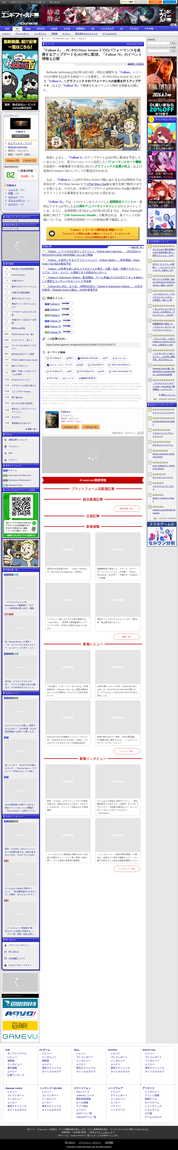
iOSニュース (83, 1091)
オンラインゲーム (17, 1053)
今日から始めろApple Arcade (24, 360)
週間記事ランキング (18, 440)
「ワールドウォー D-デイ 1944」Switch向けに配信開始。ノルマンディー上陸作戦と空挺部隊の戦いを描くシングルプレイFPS (164, 386)
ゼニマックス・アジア (20, 143)
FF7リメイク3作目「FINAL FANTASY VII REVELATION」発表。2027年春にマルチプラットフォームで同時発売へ (164, 282)
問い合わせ (55, 2)
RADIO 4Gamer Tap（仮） (23, 334)
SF (106, 358)
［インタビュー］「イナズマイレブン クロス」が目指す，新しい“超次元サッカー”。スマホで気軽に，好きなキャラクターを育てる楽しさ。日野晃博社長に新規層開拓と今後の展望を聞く (164, 297)
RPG (70, 358)
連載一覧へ (32, 429)
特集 (10, 193)
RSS (4, 2)
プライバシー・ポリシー (90, 1142)
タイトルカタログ (51, 1071)
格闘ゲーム (151, 1098)
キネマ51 (16, 417)
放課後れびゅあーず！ (22, 423)
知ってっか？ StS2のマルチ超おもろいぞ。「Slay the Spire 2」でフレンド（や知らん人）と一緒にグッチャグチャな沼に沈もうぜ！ (20, 768)
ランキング (169, 2)
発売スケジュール (51, 1067)
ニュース (13, 189)
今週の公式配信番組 (21, 292)
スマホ (66, 28)
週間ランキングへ (168, 395)
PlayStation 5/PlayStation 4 (19, 480)
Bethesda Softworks (17, 147)
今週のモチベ (18, 281)
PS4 (91, 184)
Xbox (27, 28)
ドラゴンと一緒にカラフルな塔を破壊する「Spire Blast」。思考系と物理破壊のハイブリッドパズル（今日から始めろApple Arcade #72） (67, 623)
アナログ (133, 28)
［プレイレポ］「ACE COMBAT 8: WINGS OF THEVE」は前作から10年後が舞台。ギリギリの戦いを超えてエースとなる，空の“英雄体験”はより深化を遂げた (164, 341)
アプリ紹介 (82, 1106)
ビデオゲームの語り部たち (24, 385)
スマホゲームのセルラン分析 (24, 313)
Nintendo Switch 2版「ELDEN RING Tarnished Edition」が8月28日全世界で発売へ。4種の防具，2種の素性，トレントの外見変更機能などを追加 (164, 371)
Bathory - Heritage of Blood (164, 499)
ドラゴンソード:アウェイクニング (163, 434)
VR (92, 28)
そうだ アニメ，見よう (22, 340)
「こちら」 (105, 1132)
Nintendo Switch (15, 485)
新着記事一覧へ (127, 508)
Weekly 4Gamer (18, 275)
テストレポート (16, 200)
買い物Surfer (17, 397)
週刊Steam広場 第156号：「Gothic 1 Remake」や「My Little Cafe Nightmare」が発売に (67, 570)
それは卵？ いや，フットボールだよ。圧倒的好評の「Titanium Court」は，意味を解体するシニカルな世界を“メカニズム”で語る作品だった (67, 691)
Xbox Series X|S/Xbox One (19, 475)
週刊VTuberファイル (21, 298)
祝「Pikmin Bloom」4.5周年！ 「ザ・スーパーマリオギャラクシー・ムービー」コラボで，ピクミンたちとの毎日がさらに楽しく (20, 645)
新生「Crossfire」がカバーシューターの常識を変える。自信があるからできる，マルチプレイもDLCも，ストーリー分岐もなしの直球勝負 (20, 852)
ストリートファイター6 (163, 412)
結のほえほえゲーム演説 (23, 354)
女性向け (80, 28)
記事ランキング (15, 1075)
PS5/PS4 (41, 28)
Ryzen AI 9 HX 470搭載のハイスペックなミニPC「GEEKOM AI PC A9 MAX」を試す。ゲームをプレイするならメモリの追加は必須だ (67, 740)
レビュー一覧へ (127, 751)
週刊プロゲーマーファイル (24, 287)
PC (17, 29)
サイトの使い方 (38, 2)
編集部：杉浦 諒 (136, 64)
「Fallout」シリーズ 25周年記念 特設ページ (95, 233)
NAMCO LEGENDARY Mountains (164, 511)
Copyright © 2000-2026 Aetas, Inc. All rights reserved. (89, 1146)
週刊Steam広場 (18, 328)
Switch (54, 28)
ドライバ (13, 460)
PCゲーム (12, 470)
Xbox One (100, 184)
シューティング (153, 1106)
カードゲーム (152, 1102)
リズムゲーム (152, 1109)
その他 (148, 1113)
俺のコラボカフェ (20, 366)
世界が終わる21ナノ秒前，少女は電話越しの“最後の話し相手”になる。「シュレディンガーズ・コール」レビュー (117, 740)
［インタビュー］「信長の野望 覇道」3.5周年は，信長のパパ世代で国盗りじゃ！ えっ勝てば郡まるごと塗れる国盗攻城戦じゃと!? (117, 857)
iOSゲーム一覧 (84, 1113)
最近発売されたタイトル (86, 34)
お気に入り (141, 2)
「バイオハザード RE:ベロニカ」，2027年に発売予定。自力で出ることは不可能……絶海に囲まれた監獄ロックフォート (164, 356)
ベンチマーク (118, 1109)
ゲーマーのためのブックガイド (24, 347)
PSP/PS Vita (149, 1049)
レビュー (6, 34)
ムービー (66, 34)
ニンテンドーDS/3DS (50, 1088)
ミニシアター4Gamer (21, 391)
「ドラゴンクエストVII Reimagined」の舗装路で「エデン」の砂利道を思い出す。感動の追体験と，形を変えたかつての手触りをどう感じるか (20, 605)
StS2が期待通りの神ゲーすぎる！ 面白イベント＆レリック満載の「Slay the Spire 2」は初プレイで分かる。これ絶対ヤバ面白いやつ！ (21, 807)
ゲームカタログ (110, 34)
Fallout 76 (55, 321)
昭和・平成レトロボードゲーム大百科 (24, 372)
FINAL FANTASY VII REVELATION (163, 455)
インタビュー (40, 34)
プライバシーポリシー (19, 945)
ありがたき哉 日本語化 (22, 403)
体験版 (54, 34)
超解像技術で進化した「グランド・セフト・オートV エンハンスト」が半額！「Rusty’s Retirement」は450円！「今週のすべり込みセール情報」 (164, 326)
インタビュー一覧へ (127, 869)
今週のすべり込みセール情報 (24, 321)
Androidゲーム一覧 (86, 1117)
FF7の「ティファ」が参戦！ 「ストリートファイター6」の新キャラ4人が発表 (164, 267)
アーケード (148, 1088)
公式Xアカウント (18, 2)
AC (121, 28)
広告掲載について (17, 958)
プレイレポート (22, 34)
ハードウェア (107, 28)
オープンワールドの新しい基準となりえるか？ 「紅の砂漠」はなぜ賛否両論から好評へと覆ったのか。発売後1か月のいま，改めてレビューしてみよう (20, 728)
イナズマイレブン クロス (163, 487)
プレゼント (14, 446)
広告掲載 (109, 1142)
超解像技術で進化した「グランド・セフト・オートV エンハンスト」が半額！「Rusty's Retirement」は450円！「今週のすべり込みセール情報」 (117, 573)
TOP (7, 28)
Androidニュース (85, 1095)
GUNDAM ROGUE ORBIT (164, 422)
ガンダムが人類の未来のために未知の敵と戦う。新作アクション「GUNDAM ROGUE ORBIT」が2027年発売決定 (164, 252)
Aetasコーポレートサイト (20, 965)
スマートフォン (82, 1088)
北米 (81, 365)
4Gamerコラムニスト (21, 380)
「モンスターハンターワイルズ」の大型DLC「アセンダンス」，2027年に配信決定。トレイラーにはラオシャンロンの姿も (164, 312)
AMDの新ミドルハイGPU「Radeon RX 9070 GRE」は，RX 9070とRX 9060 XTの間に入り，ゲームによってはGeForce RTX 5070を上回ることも (117, 691)
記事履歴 (155, 2)
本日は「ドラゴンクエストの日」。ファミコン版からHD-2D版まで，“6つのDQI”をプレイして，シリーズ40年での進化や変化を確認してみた (20, 684)
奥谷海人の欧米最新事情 (23, 269)
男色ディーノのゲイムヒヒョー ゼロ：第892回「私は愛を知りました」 (117, 620)
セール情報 (82, 1102)
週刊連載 (12, 1067)
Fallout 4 (20, 131)
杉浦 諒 (88, 378)
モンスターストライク (163, 477)
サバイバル (120, 358)
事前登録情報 (83, 1098)
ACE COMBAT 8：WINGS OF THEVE (164, 467)
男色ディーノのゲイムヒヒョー (24, 305)
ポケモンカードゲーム (163, 445)
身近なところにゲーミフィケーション (24, 410)
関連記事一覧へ (137, 247)
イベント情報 (152, 1095)
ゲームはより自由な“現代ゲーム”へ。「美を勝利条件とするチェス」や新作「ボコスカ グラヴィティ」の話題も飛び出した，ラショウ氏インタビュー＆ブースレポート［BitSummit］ (21, 891)
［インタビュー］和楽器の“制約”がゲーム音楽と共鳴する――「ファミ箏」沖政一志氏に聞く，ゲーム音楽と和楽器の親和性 (20, 931)
